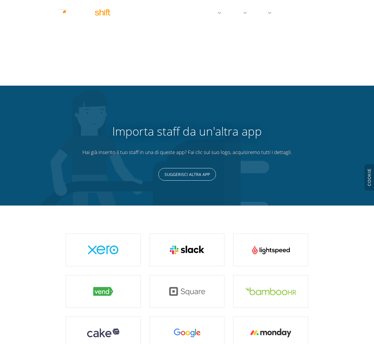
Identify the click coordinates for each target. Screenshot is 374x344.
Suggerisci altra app (187, 87)
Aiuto (261, 14)
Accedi (308, 14)
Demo (286, 14)
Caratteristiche (201, 14)
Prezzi (235, 14)
